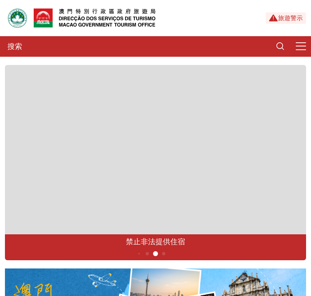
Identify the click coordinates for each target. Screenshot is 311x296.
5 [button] (155, 253)
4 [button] (147, 253)
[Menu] (300, 46)
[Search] (280, 46)
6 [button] (164, 253)
